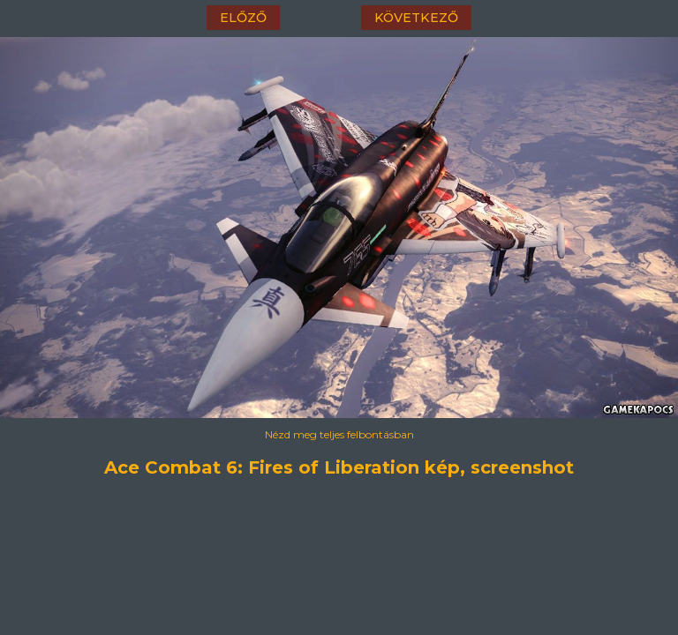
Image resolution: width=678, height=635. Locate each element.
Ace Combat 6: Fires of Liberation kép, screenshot (339, 467)
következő (416, 18)
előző (243, 18)
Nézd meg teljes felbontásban (339, 434)
